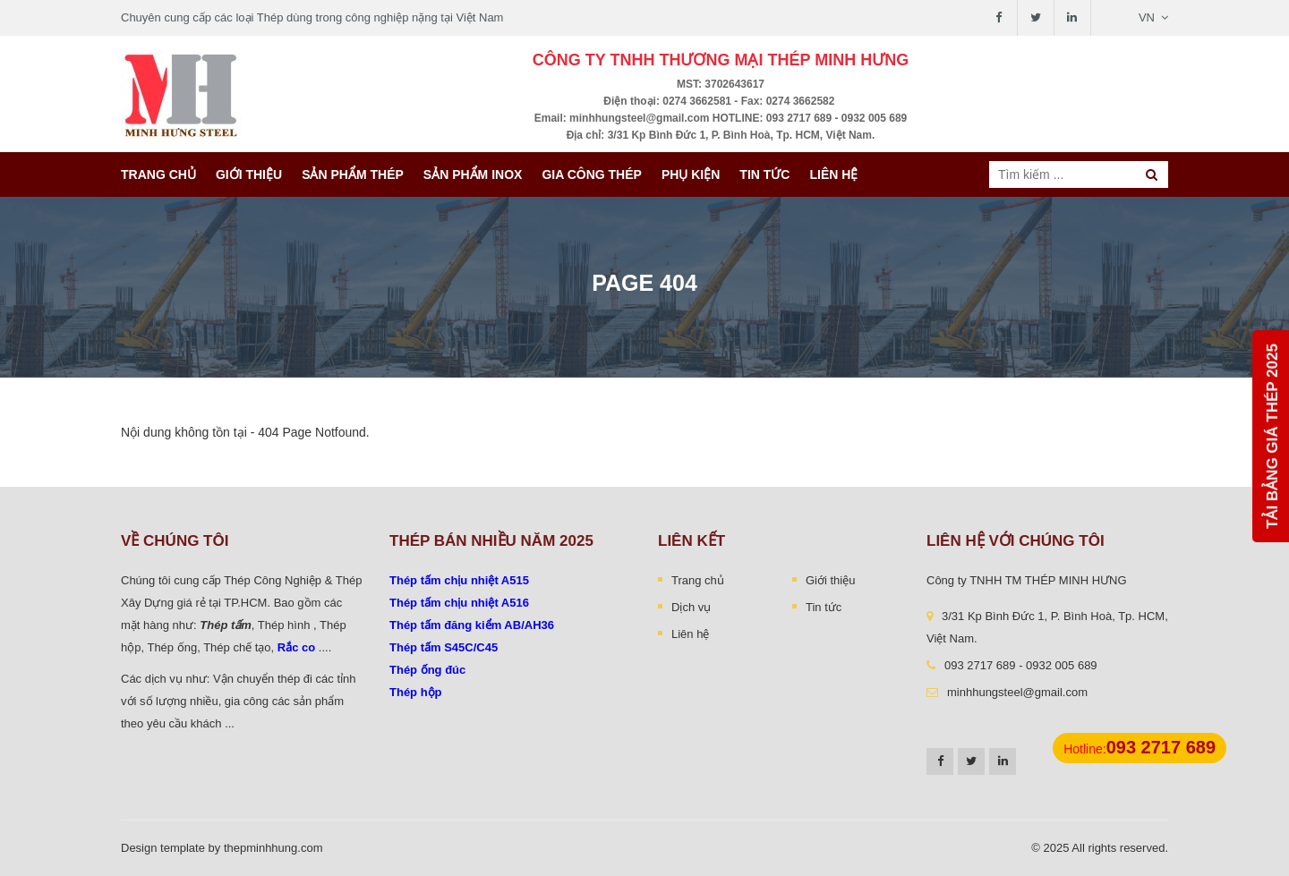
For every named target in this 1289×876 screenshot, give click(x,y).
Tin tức (764, 174)
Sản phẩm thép (353, 174)
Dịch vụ (691, 607)
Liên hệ (833, 174)
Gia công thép (592, 174)
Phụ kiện (691, 174)
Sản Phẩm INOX (473, 174)
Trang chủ (158, 174)
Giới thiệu (249, 174)
